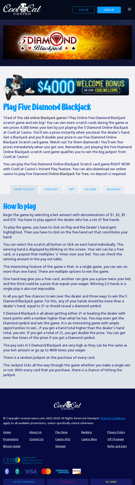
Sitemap (60, 446)
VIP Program (115, 439)
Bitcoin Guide (11, 446)
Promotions (11, 439)
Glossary (114, 189)
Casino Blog (89, 439)
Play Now (61, 432)
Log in (83, 9)
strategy (51, 189)
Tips (71, 189)
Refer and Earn (117, 446)
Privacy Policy (116, 432)
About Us (35, 432)
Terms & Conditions (112, 418)
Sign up (109, 9)
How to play (24, 189)
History (90, 189)
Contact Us (36, 439)
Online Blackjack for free (68, 174)
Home (7, 432)
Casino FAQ (62, 439)
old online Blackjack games (45, 118)
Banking (86, 432)
